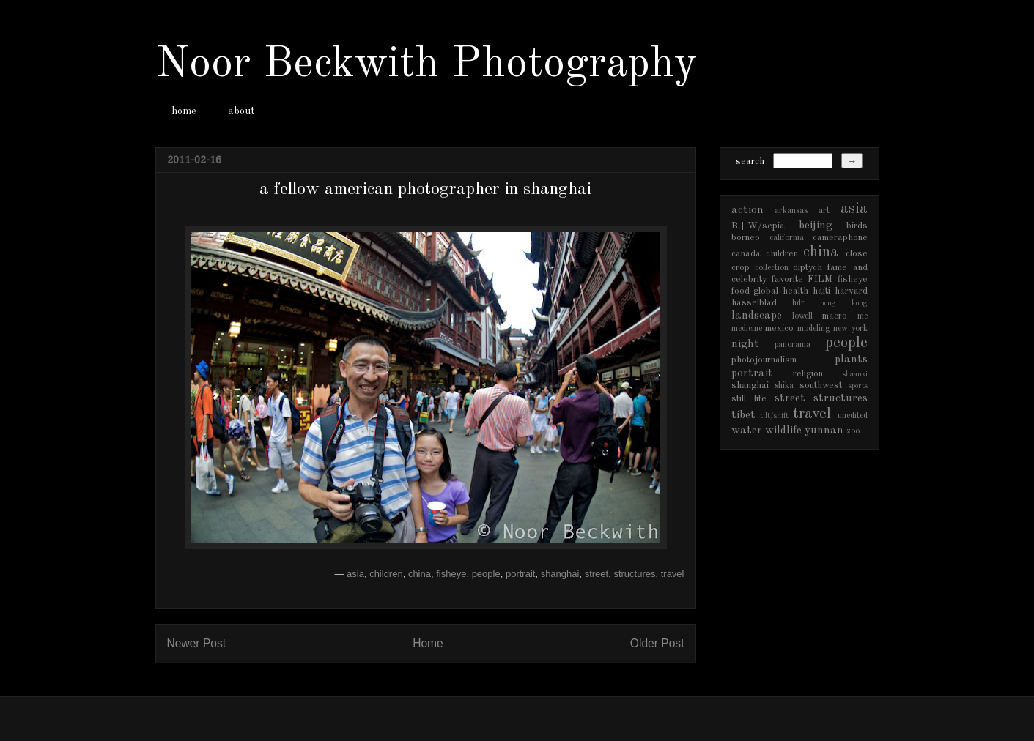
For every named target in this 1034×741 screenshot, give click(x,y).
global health (780, 291)
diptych (807, 267)
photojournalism (764, 360)
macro (834, 316)
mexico (779, 328)
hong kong (844, 303)
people (486, 573)
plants (851, 359)
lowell (802, 316)
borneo (745, 237)
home (183, 111)
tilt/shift (774, 416)
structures (634, 573)
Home (428, 643)
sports (858, 386)
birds (857, 226)
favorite (787, 279)
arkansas (791, 210)
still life (749, 398)
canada (746, 253)
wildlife (783, 430)
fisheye (451, 573)
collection (772, 268)
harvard (851, 291)
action (747, 210)
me (862, 316)
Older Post (657, 643)
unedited (853, 416)
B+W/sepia (758, 226)
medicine (746, 328)
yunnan (824, 430)
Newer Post (196, 643)
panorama (792, 344)
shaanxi (855, 374)
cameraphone (840, 237)
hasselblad (754, 303)
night (745, 344)
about (241, 111)
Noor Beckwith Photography (426, 64)
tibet (743, 415)
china (419, 573)
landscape (756, 315)
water (746, 430)
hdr (798, 303)
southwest (820, 385)
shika (784, 385)
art (824, 210)
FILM (820, 279)
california (786, 238)
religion (808, 374)
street (597, 573)
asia (355, 573)
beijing (815, 225)
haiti (821, 291)
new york (850, 328)
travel (672, 573)
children (386, 573)
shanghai (560, 573)
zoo (853, 431)
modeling (813, 328)
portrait (520, 573)
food (740, 291)
